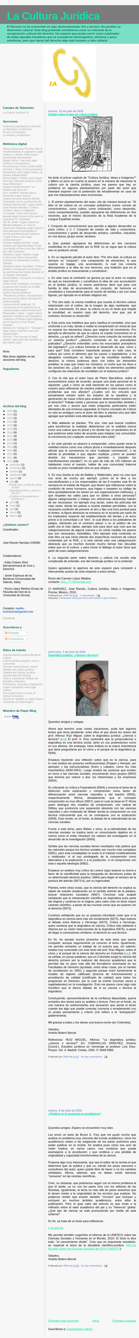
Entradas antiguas (124, 1320)
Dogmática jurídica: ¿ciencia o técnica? (73, 655)
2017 (10, 435)
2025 (10, 410)
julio (12, 481)
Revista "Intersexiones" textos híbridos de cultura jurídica (20, 668)
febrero (14, 515)
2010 (10, 461)
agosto (14, 478)
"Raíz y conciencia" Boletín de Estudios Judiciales (20, 680)
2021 (10, 421)
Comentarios (14, 638)
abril (12, 509)
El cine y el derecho (14, 132)
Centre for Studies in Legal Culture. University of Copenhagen (23, 700)
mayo (13, 505)
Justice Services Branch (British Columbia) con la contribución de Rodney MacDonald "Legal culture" (23, 201)
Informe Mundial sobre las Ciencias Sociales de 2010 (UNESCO (92, 1247)
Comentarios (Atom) (80, 1329)
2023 (10, 414)
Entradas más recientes (63, 1320)
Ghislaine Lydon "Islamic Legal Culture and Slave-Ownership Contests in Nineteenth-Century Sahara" (21, 259)
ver (63, 739)
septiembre (16, 474)
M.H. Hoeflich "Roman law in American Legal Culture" (19, 194)
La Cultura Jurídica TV (16, 112)
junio (13, 502)
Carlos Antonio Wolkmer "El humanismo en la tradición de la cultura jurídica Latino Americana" (22, 307)
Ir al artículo (55, 1228)
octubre (14, 471)
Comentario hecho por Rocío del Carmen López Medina (88, 598)
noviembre (16, 468)
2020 (10, 425)
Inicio (95, 1320)
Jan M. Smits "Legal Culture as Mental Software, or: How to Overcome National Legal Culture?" (23, 225)
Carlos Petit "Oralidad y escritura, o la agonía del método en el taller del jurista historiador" (23, 286)
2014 (10, 446)
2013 (10, 450)
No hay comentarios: (92, 1056)
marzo (13, 512)
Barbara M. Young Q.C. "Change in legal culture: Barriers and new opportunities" (23, 330)
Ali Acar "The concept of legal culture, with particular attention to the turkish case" (22, 339)
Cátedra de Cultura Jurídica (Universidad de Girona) (19, 674)
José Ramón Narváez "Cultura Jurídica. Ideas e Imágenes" (20, 209)
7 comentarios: (88, 595)
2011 (10, 457)
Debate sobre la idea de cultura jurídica (73, 114)
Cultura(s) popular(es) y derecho (22, 126)
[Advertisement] (74, 626)
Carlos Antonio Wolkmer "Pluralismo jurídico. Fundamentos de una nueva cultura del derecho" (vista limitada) (23, 297)
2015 (10, 443)
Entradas (12, 632)
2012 (10, 453)
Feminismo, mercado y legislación (23, 684)
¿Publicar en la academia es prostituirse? (74, 1114)
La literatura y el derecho (17, 129)
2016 (10, 439)
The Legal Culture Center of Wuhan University (19, 694)
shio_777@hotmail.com (76, 582)
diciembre (15, 464)
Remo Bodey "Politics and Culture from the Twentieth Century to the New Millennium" (22, 181)
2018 (10, 432)
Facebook (9, 618)
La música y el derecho (16, 135)
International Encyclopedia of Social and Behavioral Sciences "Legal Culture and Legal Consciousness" (21, 235)
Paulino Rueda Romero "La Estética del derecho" (19, 188)
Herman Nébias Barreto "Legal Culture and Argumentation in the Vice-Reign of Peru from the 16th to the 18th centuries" (23, 247)
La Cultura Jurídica (53, 16)
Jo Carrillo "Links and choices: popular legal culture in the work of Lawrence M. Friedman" (23, 216)
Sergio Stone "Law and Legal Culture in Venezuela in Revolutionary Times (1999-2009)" (23, 163)
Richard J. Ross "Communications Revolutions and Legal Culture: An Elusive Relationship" (23, 172)
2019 (10, 428)
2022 (10, 418)
